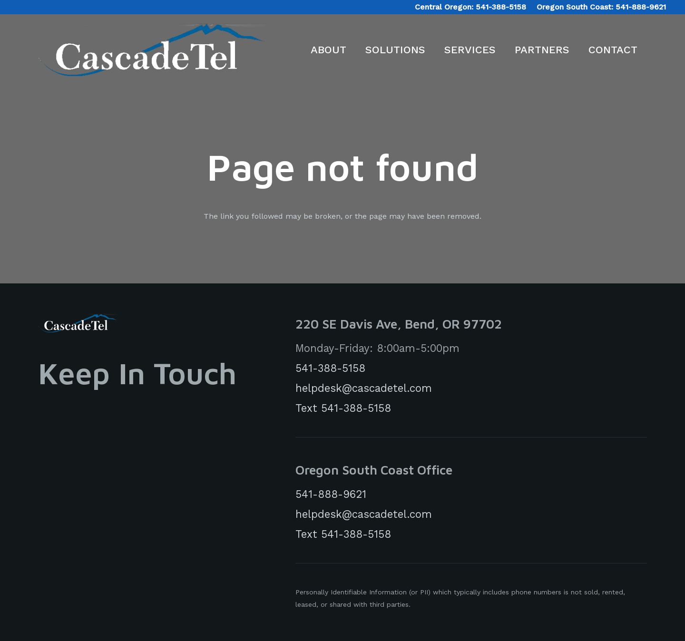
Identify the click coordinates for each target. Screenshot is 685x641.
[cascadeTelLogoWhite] (77, 323)
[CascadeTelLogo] (151, 50)
